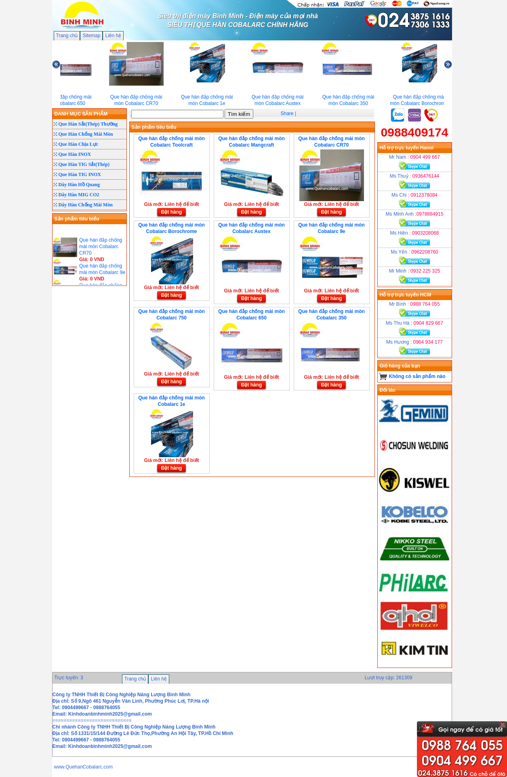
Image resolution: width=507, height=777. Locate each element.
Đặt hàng (171, 212)
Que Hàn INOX (75, 154)
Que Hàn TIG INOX (80, 174)
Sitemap (91, 35)
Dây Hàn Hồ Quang (79, 184)
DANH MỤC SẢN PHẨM (81, 114)
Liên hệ (113, 35)
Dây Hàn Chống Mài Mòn (86, 205)
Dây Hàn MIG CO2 (79, 194)
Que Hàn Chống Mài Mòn (86, 134)
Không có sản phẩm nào (417, 376)
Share (287, 113)
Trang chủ (67, 35)
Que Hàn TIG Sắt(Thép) (84, 164)
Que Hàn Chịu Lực (79, 144)
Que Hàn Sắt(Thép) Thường (88, 124)
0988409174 (414, 132)
